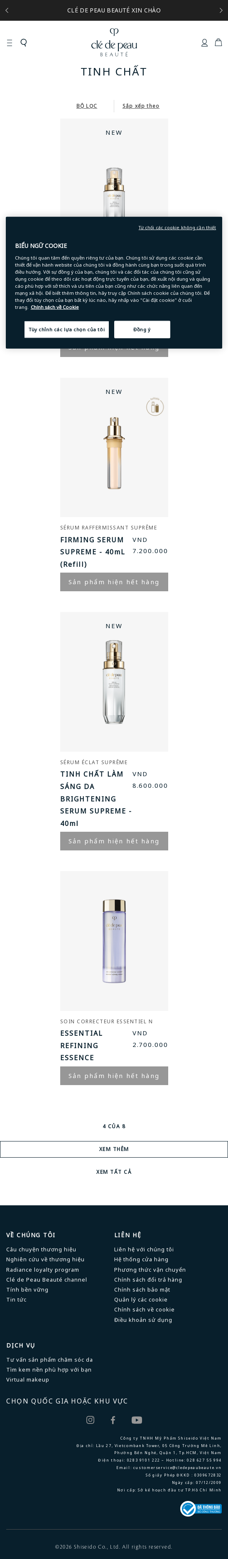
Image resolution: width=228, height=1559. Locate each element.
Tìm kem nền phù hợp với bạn (49, 1369)
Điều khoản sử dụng (143, 1319)
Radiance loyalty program (42, 1269)
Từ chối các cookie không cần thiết (177, 228)
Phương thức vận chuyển (150, 1269)
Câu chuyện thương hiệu (41, 1249)
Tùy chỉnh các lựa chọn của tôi (67, 329)
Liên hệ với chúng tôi (144, 1249)
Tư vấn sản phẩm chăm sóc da (49, 1359)
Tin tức (16, 1299)
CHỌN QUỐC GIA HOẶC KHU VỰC (67, 1401)
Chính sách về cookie (144, 1309)
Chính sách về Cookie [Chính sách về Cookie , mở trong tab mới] (55, 307)
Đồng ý (141, 329)
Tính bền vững (27, 1289)
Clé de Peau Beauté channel (46, 1279)
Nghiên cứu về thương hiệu (45, 1259)
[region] (114, 283)
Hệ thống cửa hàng (141, 1259)
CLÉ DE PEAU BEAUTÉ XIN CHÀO (114, 10)
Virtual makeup (27, 1379)
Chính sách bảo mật (142, 1289)
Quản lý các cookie (141, 1299)
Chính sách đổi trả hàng (148, 1279)
